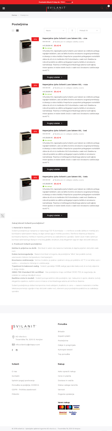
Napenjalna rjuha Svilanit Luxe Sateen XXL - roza (65, 84)
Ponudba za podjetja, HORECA (25, 385)
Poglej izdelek (53, 77)
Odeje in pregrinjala (66, 345)
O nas (14, 371)
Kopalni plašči (64, 336)
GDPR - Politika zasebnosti (24, 390)
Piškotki (15, 394)
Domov (14, 15)
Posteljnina (63, 341)
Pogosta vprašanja (66, 394)
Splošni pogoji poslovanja (23, 380)
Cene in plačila (64, 376)
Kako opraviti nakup (67, 371)
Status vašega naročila (68, 385)
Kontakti (15, 376)
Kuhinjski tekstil (65, 350)
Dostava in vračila (65, 380)
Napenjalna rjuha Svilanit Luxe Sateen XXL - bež (65, 130)
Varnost (61, 390)
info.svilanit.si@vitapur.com (27, 345)
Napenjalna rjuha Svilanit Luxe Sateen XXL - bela (65, 177)
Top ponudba (64, 354)
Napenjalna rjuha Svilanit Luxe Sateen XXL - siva (65, 38)
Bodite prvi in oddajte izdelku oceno (69, 42)
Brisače (61, 331)
